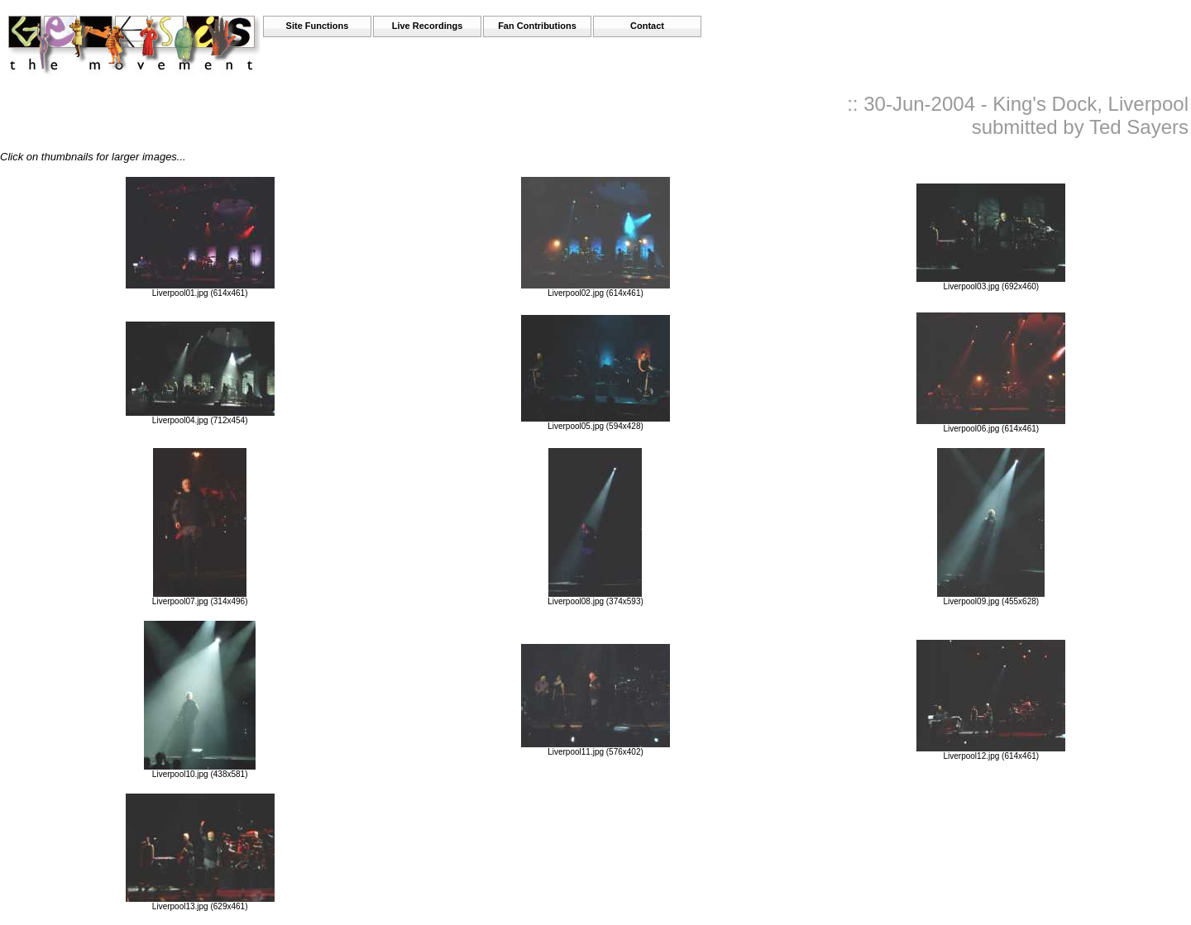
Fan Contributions (537, 26)
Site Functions (317, 26)
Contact (647, 26)
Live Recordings (427, 26)
